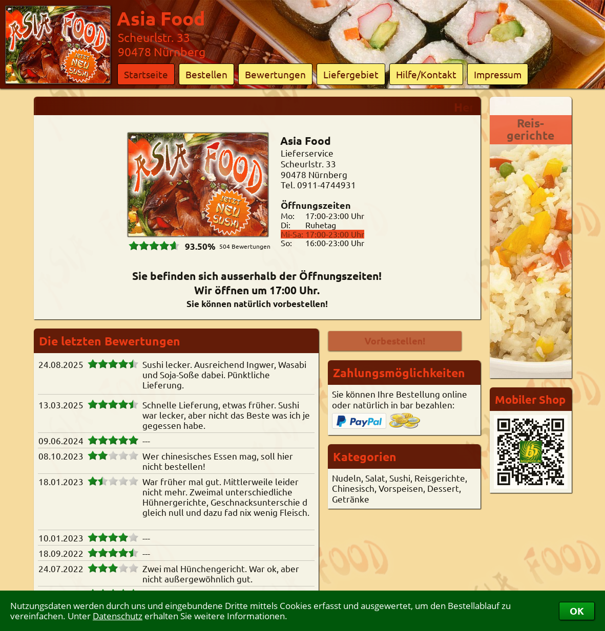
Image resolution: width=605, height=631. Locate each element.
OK (577, 610)
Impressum (497, 74)
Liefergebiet (351, 74)
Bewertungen (275, 74)
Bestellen (206, 74)
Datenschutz (117, 616)
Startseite (146, 74)
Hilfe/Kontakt (426, 74)
